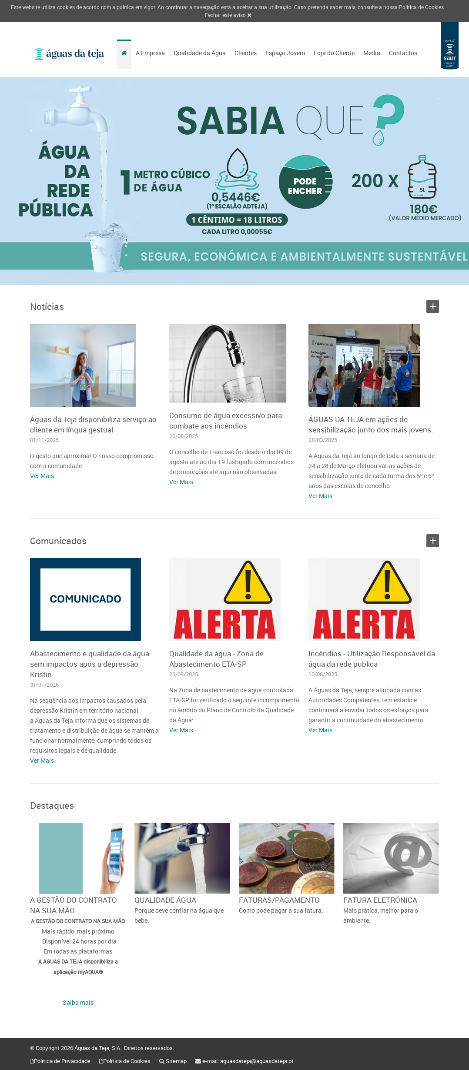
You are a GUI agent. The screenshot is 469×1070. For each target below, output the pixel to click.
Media (371, 53)
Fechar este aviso (228, 14)
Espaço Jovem (285, 53)
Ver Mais (42, 476)
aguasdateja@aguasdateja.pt (257, 1061)
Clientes (245, 53)
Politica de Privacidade (62, 1061)
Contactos (403, 53)
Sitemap (176, 1061)
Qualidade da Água (200, 53)
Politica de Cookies (421, 6)
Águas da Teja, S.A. (97, 1048)
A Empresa (150, 53)
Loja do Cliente (334, 53)
